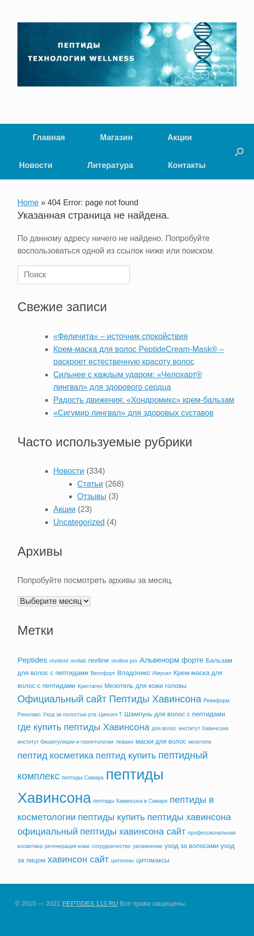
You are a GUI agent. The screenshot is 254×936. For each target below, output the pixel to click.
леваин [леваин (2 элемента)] (124, 742)
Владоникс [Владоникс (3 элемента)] (133, 673)
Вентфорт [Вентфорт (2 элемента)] (103, 673)
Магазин (116, 137)
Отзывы (92, 496)
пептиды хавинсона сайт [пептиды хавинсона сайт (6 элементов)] (133, 831)
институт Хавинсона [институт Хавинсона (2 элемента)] (204, 728)
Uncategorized (79, 522)
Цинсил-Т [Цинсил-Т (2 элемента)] (110, 714)
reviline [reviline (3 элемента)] (98, 660)
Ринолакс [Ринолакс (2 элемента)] (29, 714)
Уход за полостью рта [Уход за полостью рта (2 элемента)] (69, 714)
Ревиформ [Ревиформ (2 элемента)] (216, 700)
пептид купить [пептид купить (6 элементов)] (126, 755)
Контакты (186, 165)
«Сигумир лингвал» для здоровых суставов (133, 413)
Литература (110, 165)
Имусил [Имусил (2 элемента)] (161, 673)
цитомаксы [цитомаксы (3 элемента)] (152, 860)
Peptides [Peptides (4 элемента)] (32, 660)
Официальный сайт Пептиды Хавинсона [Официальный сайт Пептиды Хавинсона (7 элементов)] (109, 698)
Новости (35, 165)
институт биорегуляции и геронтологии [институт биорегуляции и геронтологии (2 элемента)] (65, 742)
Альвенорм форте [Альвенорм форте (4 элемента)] (171, 660)
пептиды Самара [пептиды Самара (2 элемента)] (83, 777)
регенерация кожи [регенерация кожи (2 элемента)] (67, 846)
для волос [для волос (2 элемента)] (163, 728)
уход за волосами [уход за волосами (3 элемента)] (192, 846)
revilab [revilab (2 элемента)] (78, 661)
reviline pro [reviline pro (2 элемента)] (124, 661)
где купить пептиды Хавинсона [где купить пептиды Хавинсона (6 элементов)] (83, 727)
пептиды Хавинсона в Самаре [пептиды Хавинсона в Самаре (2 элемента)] (130, 801)
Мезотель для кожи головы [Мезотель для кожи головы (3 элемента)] (146, 685)
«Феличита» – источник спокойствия (120, 336)
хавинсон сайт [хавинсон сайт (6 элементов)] (78, 859)
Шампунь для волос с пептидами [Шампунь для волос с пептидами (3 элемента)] (175, 714)
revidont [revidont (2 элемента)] (58, 661)
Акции (179, 137)
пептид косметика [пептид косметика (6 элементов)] (55, 755)
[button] (239, 151)
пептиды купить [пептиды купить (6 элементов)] (111, 817)
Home (28, 202)
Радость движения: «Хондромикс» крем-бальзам (144, 400)
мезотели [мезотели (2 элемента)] (199, 742)
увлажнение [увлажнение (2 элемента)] (148, 846)
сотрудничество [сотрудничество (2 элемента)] (111, 846)
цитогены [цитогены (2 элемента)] (122, 860)
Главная (49, 137)
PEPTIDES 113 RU (90, 903)
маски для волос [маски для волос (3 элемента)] (160, 741)
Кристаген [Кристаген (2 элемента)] (90, 686)
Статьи (90, 484)
